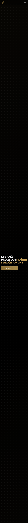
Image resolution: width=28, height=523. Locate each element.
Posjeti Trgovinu (9, 268)
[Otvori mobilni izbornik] (25, 2)
